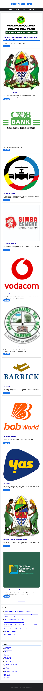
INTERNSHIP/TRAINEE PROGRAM (11, 660)
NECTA (5, 667)
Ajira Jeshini (6, 648)
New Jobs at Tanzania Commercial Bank (12, 589)
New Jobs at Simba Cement (9, 243)
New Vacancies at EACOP (9, 193)
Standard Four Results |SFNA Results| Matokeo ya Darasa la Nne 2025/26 (18, 611)
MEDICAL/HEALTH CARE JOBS (10, 664)
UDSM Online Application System (10, 616)
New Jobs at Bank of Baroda (9, 436)
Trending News (7, 677)
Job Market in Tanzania (8, 661)
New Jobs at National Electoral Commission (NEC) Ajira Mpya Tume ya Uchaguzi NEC (21, 614)
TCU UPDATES (7, 674)
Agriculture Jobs (7, 647)
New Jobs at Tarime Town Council (11, 346)
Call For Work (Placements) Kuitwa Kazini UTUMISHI (15, 539)
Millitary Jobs (7, 665)
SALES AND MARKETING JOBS (10, 671)
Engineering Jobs (7, 657)
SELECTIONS (6, 672)
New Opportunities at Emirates (10, 631)
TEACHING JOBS (7, 675)
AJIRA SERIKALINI (8, 650)
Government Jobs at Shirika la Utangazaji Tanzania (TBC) (15, 628)
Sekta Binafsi (23, 9)
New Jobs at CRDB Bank (8, 143)
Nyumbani (10, 9)
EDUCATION (6, 655)
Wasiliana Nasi (31, 9)
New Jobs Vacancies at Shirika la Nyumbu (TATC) (14, 619)
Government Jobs (7, 658)
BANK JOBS (6, 651)
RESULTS (6, 670)
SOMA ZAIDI (6, 45)
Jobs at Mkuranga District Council (11, 636)
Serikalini (17, 9)
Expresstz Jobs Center (21, 4)
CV (4, 654)
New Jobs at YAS (7, 483)
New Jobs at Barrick (8, 386)
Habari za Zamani (21, 601)
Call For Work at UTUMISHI (9, 634)
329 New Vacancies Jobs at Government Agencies (14, 622)
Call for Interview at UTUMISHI (10, 92)
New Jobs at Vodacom (8, 293)
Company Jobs (7, 652)
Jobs (5, 662)
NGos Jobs (6, 668)
